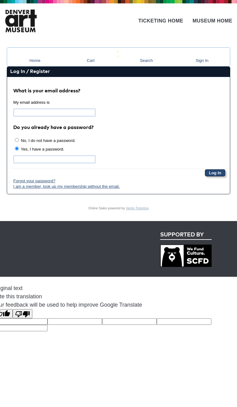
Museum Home (212, 20)
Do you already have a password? (53, 127)
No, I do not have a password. (45, 140)
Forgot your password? (34, 181)
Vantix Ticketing (137, 208)
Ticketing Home (160, 20)
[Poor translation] (22, 313)
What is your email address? (46, 91)
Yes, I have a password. (39, 149)
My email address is (31, 102)
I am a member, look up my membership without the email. (66, 186)
